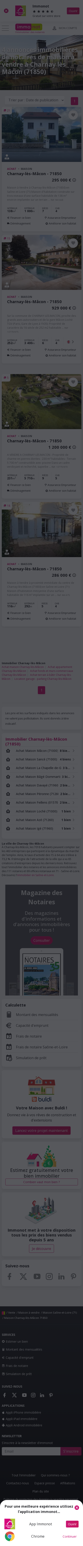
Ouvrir (72, 1524)
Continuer (70, 1536)
